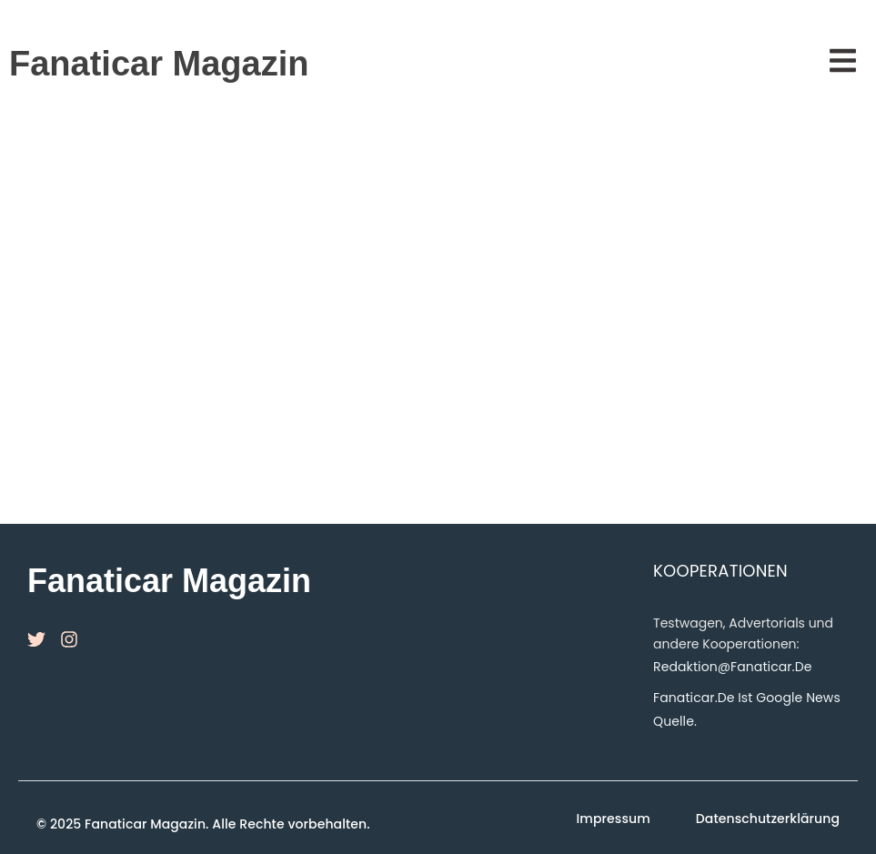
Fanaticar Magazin (158, 64)
